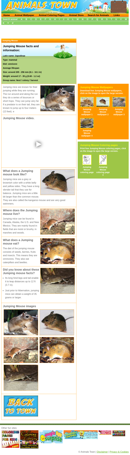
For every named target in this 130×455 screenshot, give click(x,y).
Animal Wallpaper (24, 15)
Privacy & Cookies (119, 452)
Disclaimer (102, 452)
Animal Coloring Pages (51, 15)
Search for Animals (98, 15)
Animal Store (76, 15)
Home (6, 15)
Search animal (10, 19)
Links (117, 15)
